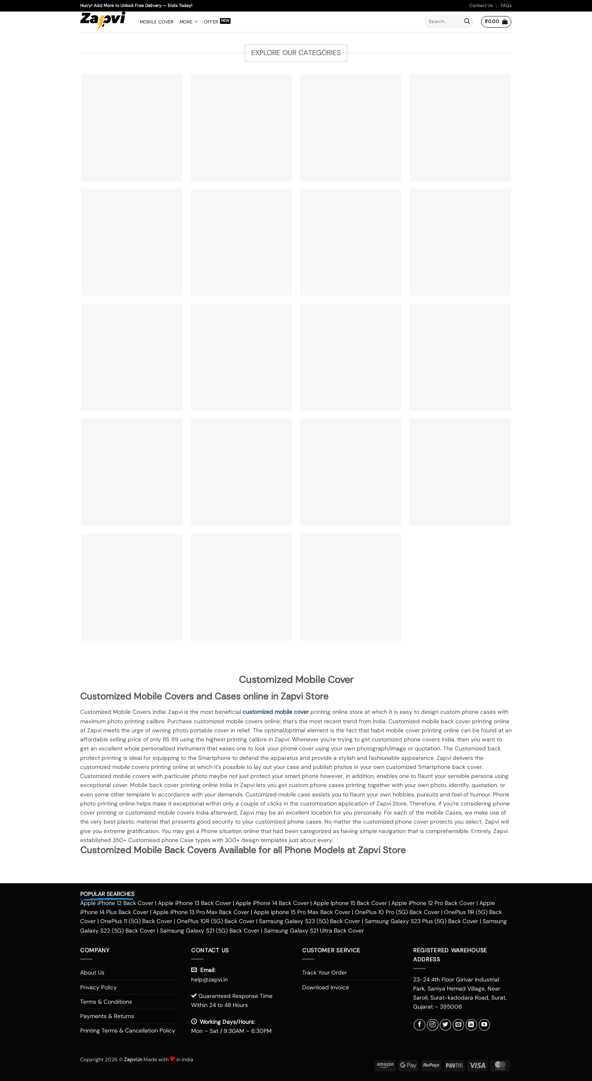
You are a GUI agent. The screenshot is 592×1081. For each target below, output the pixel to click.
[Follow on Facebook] (420, 1025)
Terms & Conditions (106, 1001)
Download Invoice (325, 987)
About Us (92, 972)
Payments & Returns (107, 1016)
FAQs (506, 5)
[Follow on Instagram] (433, 1025)
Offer (211, 22)
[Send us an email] (459, 1025)
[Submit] (467, 22)
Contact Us (481, 5)
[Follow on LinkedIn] (471, 1025)
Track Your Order (324, 972)
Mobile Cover (157, 22)
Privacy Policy (98, 987)
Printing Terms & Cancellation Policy (127, 1030)
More (189, 21)
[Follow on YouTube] (484, 1025)
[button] (496, 22)
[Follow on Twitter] (445, 1025)
